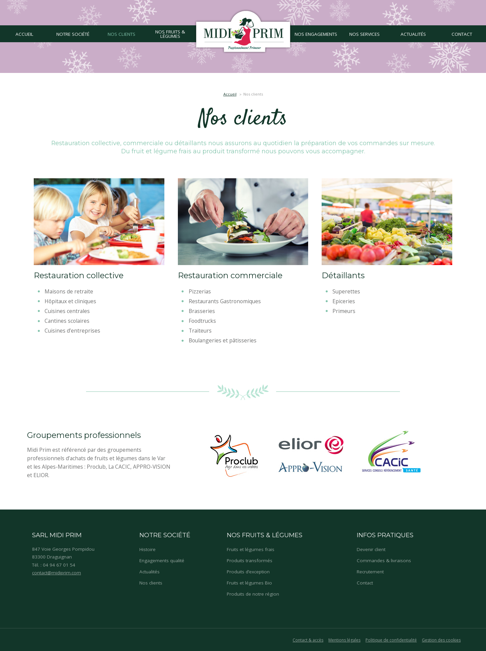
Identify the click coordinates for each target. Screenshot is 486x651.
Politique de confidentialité (391, 640)
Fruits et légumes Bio (249, 583)
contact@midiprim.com (56, 573)
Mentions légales (344, 640)
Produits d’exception (248, 572)
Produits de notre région (253, 594)
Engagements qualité (161, 560)
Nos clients (150, 583)
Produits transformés (249, 560)
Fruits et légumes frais (250, 549)
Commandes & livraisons (384, 560)
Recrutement (370, 572)
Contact (365, 583)
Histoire (147, 549)
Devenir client (371, 549)
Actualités (149, 572)
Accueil (230, 94)
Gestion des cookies (441, 640)
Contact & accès (308, 640)
